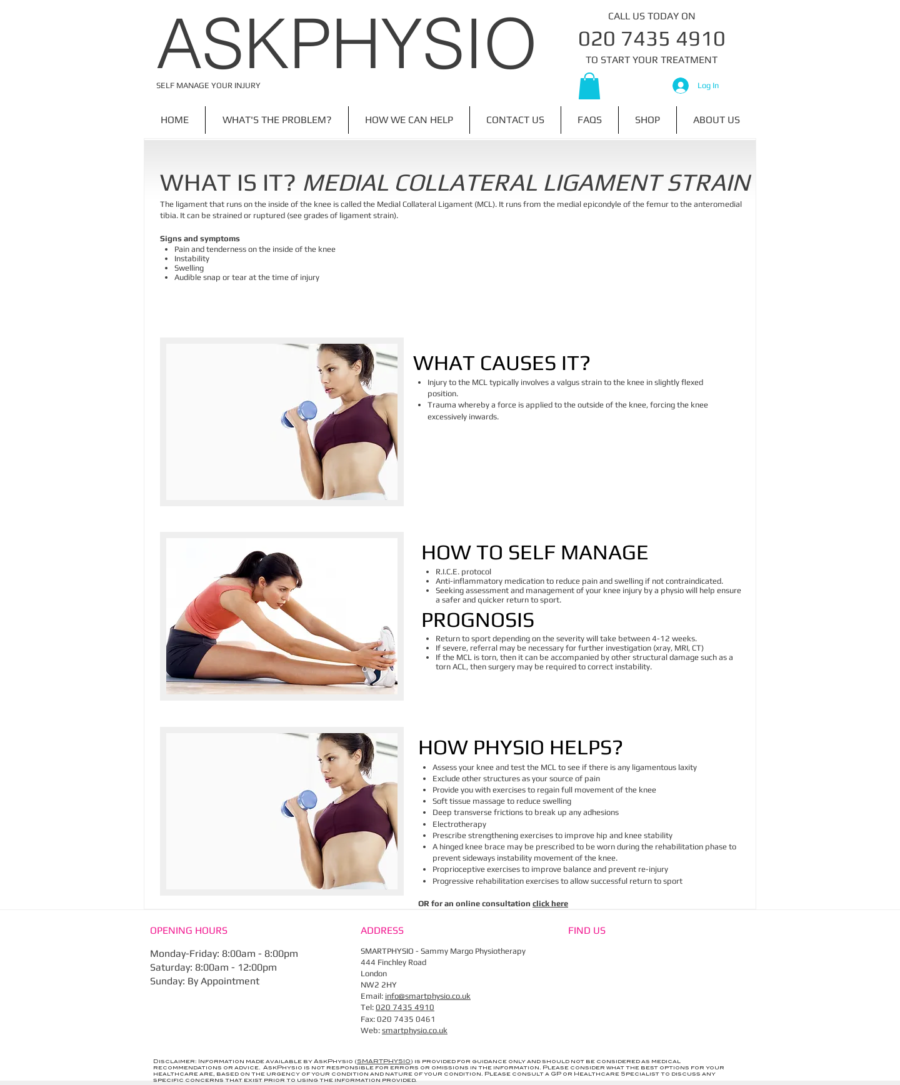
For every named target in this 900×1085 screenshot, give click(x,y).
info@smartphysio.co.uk (428, 996)
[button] (589, 85)
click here (550, 903)
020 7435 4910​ (405, 1007)
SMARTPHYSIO (384, 1061)
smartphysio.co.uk (415, 1030)
